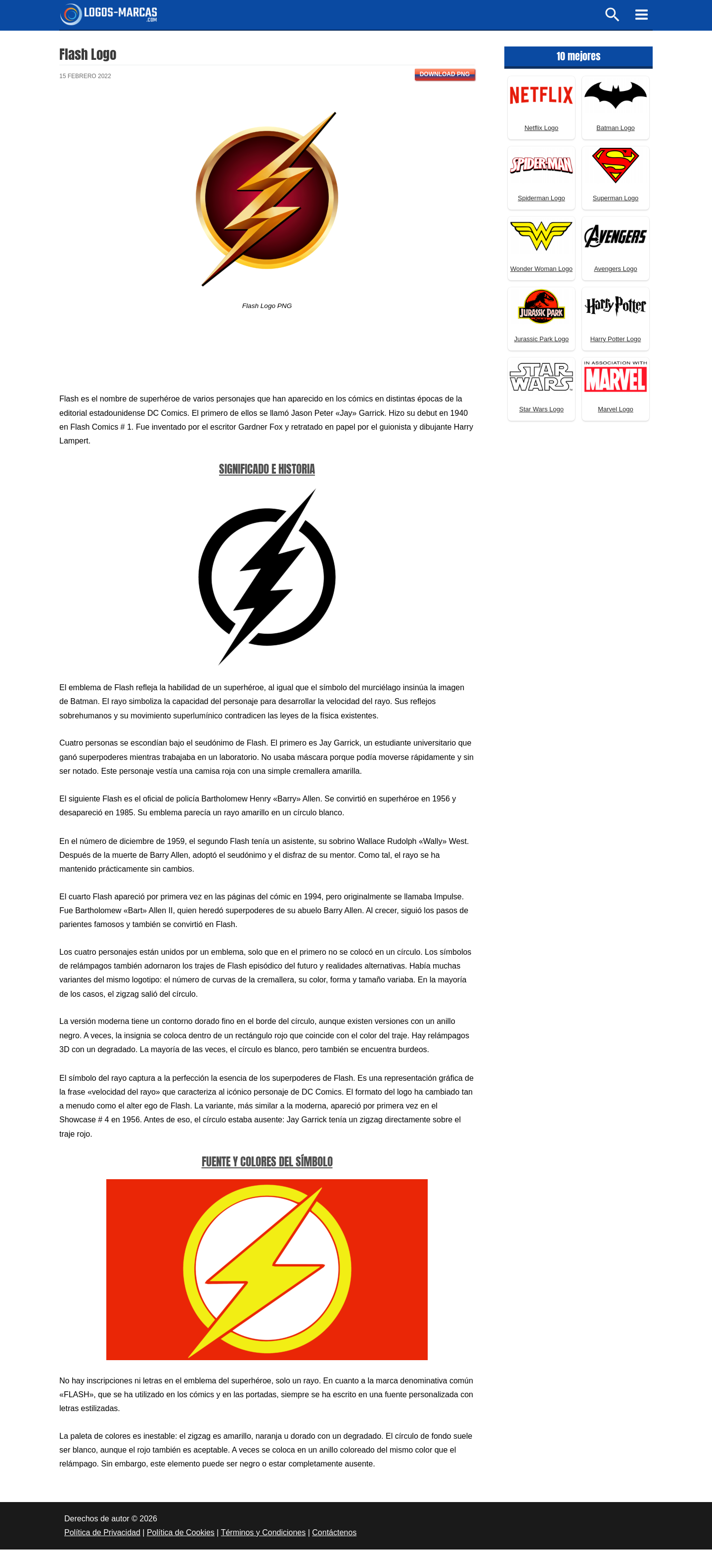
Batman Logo (615, 129)
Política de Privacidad (102, 1534)
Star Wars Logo (541, 410)
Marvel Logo (615, 410)
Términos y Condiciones (263, 1534)
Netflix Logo (542, 129)
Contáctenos (334, 1534)
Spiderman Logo (541, 199)
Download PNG (445, 75)
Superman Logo (616, 199)
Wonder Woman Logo (541, 270)
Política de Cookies (181, 1534)
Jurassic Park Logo (541, 340)
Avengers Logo (615, 270)
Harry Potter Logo (615, 340)
